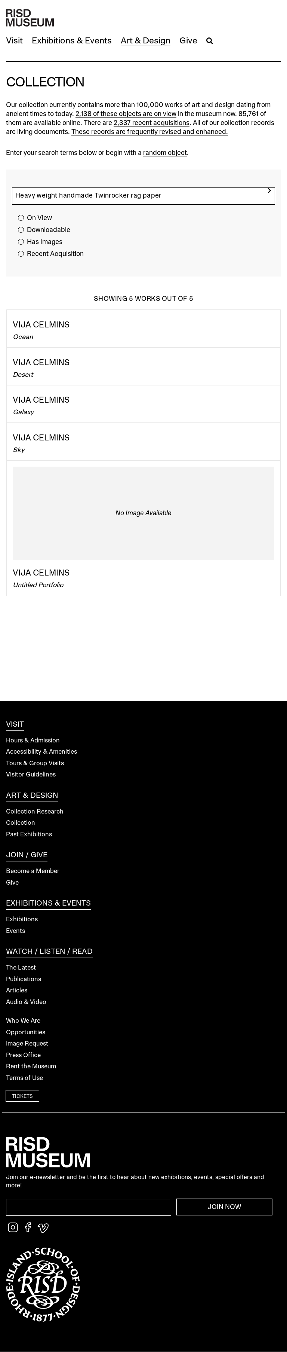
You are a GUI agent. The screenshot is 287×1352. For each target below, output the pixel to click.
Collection (20, 823)
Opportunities (25, 1032)
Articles (16, 991)
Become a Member (32, 871)
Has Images (44, 242)
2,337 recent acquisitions (151, 123)
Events (15, 931)
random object (165, 153)
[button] (14, 41)
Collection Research (35, 812)
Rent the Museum (31, 1066)
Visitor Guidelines (31, 775)
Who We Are (23, 1021)
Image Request (27, 1044)
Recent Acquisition (55, 254)
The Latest (21, 968)
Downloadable (48, 230)
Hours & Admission (33, 741)
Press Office (23, 1055)
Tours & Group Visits (35, 763)
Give (12, 883)
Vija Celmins (41, 325)
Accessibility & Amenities (41, 752)
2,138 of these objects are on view (125, 114)
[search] (269, 190)
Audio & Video (26, 1002)
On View (39, 218)
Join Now (224, 1207)
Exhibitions (22, 919)
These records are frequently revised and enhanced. (149, 132)
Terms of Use (24, 1078)
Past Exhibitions (29, 834)
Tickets (22, 1096)
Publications (23, 979)
